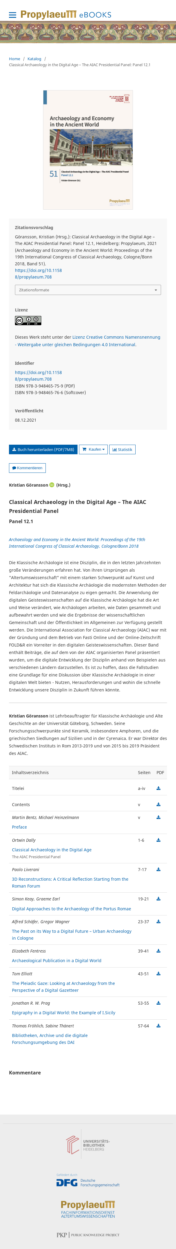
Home (14, 58)
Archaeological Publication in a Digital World (56, 960)
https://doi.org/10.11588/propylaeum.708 (38, 273)
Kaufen (96, 449)
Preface (19, 827)
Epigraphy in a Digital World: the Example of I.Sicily (63, 1012)
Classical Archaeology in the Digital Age (52, 850)
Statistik (122, 449)
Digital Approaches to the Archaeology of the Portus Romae (71, 909)
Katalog (34, 58)
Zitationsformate (34, 290)
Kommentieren (27, 468)
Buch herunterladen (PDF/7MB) (45, 449)
